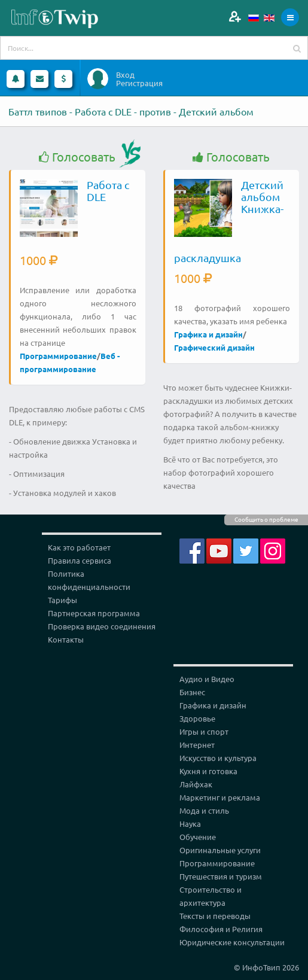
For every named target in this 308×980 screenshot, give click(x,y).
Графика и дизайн (208, 334)
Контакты (66, 639)
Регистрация (139, 83)
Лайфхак (195, 784)
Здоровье (197, 718)
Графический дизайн (214, 347)
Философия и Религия (221, 929)
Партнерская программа (94, 613)
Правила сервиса (79, 560)
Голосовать (77, 157)
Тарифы (62, 600)
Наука (190, 823)
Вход (125, 75)
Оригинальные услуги (220, 850)
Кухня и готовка (208, 771)
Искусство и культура (218, 758)
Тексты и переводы (215, 916)
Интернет (197, 744)
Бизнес (192, 692)
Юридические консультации (232, 942)
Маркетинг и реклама (219, 797)
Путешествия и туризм (220, 876)
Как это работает (79, 547)
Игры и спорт (203, 731)
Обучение (197, 837)
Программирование (58, 356)
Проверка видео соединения (101, 626)
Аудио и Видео (206, 679)
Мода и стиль (204, 810)
